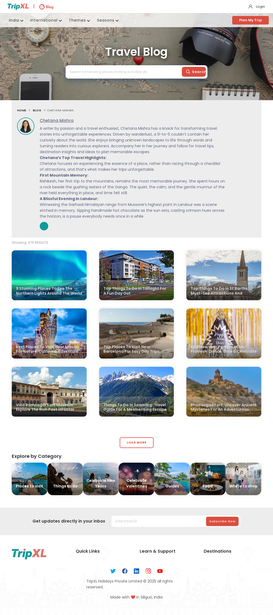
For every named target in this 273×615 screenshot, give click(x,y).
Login (260, 6)
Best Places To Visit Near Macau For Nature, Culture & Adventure (47, 349)
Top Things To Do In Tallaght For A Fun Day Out (134, 291)
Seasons (105, 20)
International (44, 20)
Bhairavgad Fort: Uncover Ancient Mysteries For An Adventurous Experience (224, 410)
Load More (136, 443)
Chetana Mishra (57, 120)
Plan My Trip (250, 20)
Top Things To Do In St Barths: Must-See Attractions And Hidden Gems (220, 293)
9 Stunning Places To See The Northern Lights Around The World (49, 291)
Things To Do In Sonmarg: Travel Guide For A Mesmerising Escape (135, 407)
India (14, 20)
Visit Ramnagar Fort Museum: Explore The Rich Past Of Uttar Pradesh (45, 410)
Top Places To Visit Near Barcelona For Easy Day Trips (131, 349)
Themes (77, 20)
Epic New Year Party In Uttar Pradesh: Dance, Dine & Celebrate (224, 349)
